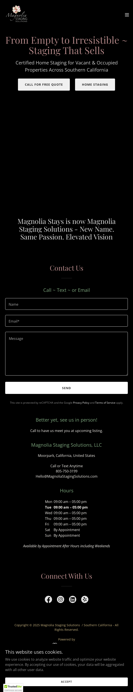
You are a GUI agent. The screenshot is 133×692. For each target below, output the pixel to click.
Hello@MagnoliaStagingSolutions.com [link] (67, 476)
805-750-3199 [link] (66, 471)
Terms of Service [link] (105, 403)
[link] (16, 15)
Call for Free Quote (44, 84)
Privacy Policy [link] (81, 403)
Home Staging (95, 84)
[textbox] (66, 304)
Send (66, 388)
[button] (127, 14)
